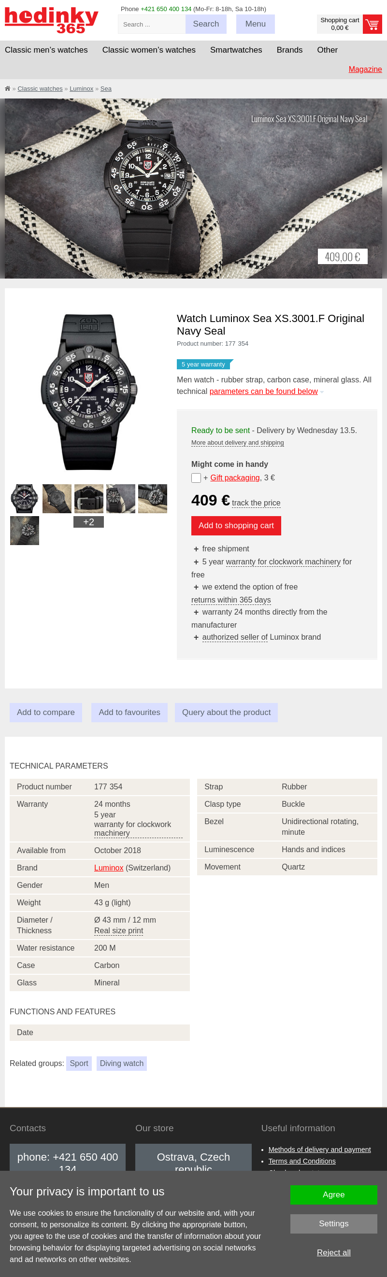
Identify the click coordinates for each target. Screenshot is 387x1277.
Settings (333, 1223)
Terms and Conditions (302, 1161)
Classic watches (39, 88)
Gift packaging (234, 478)
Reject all (334, 1252)
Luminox (81, 88)
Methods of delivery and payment (320, 1149)
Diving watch (122, 1063)
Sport (79, 1063)
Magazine (365, 69)
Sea (106, 88)
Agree (333, 1194)
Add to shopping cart (236, 525)
